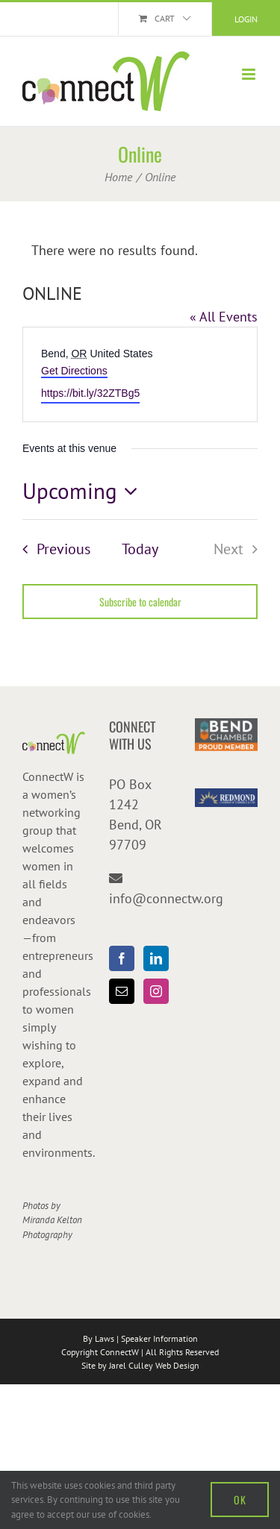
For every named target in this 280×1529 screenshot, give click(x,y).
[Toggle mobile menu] (250, 74)
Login (246, 19)
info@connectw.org (166, 898)
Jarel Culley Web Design (154, 1365)
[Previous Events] (51, 549)
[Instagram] (156, 991)
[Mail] (121, 991)
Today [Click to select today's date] (140, 548)
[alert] (140, 250)
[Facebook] (121, 958)
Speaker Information (159, 1338)
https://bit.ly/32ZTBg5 (90, 393)
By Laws (98, 1338)
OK (240, 1499)
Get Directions (74, 371)
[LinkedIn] (156, 958)
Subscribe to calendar (140, 601)
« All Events (224, 316)
